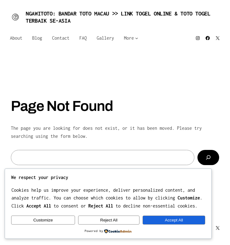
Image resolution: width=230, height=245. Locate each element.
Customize (43, 220)
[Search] (208, 157)
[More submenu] (136, 38)
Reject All (108, 220)
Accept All (174, 220)
